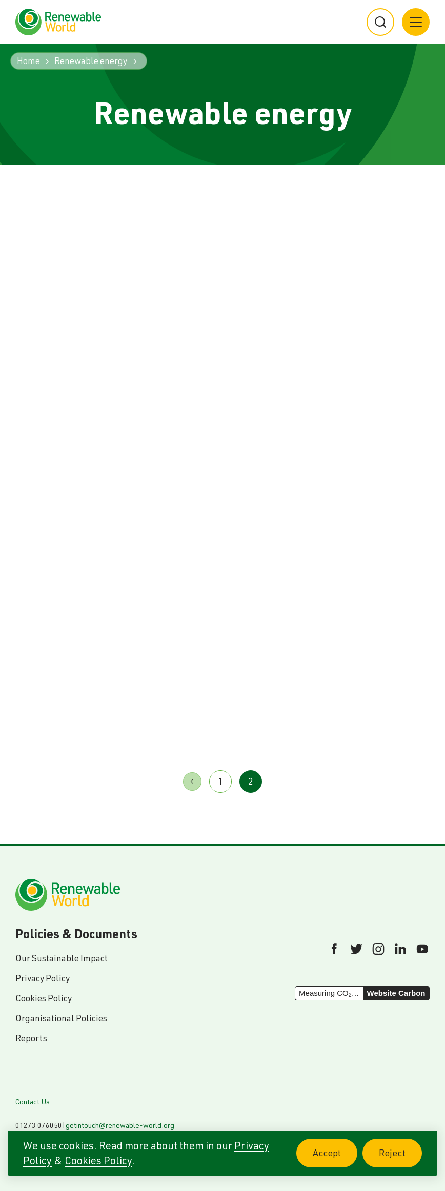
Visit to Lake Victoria (280, 634)
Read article (58, 483)
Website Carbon (396, 993)
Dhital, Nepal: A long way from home (147, 644)
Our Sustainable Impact (61, 958)
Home (28, 60)
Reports (31, 1038)
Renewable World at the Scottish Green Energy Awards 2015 (74, 357)
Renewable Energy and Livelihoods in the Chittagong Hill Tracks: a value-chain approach (360, 375)
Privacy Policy (42, 978)
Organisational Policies (61, 1018)
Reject (400, 1158)
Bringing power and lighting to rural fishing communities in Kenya (218, 357)
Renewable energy (90, 60)
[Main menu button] (416, 22)
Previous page (192, 781)
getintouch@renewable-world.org (120, 1125)
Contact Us (32, 1101)
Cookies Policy (98, 1160)
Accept (335, 1158)
